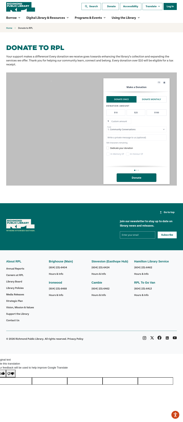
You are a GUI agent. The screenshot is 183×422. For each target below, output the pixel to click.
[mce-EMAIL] (137, 234)
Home (9, 28)
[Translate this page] (152, 6)
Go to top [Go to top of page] (166, 212)
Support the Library (17, 314)
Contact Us (12, 320)
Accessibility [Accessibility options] (130, 6)
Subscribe (167, 234)
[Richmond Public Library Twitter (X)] (152, 339)
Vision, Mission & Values (20, 307)
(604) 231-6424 (101, 267)
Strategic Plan (14, 301)
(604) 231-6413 (143, 288)
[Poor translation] (10, 373)
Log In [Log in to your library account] (170, 6)
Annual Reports (15, 268)
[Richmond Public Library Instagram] (144, 339)
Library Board (14, 281)
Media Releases (15, 294)
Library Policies (15, 288)
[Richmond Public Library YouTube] (175, 339)
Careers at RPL (15, 275)
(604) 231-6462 (100, 288)
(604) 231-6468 (58, 288)
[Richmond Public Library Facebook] (159, 339)
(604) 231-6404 (58, 267)
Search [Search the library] (91, 6)
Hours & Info (56, 274)
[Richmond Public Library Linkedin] (167, 339)
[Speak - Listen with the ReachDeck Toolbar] (175, 415)
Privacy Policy (75, 339)
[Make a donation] (110, 6)
